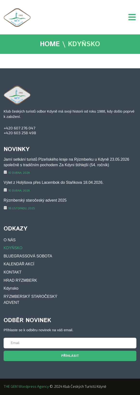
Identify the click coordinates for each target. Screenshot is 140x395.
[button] (132, 17)
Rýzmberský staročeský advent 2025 (35, 200)
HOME (50, 44)
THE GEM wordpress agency (26, 386)
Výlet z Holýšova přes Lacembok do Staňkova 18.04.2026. (53, 182)
